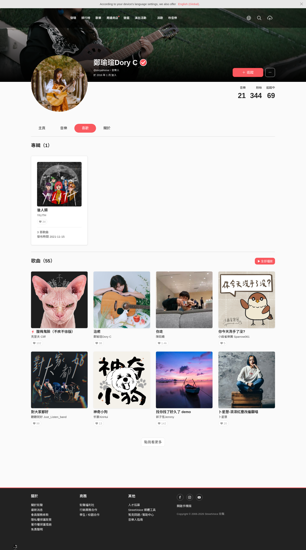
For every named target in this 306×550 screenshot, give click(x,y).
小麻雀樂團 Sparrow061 (234, 336)
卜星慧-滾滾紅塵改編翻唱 (238, 413)
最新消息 (37, 510)
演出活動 (140, 18)
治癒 (97, 332)
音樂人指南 (135, 519)
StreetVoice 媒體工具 (142, 510)
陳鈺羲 (160, 336)
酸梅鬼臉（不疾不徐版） (53, 332)
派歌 (160, 18)
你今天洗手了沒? (231, 332)
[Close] (301, 4)
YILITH (41, 215)
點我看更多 (153, 445)
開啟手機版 (184, 506)
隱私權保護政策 (41, 519)
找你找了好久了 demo (173, 413)
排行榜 (85, 18)
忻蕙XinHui (100, 418)
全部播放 (265, 261)
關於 (106, 128)
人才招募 (134, 505)
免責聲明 (37, 529)
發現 (73, 18)
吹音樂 (172, 18)
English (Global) (188, 4)
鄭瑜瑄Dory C (102, 336)
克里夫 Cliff (38, 336)
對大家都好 (40, 413)
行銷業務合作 (88, 510)
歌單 (98, 18)
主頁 (41, 128)
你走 (159, 332)
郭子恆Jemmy (165, 418)
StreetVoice (47, 18)
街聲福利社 (87, 505)
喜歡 (85, 128)
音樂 (63, 128)
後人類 (42, 210)
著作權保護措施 (41, 524)
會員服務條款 (40, 514)
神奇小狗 (100, 413)
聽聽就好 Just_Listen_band (49, 418)
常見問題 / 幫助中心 (141, 514)
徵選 (126, 18)
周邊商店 (113, 18)
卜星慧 (222, 418)
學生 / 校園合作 (90, 514)
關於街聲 (37, 505)
